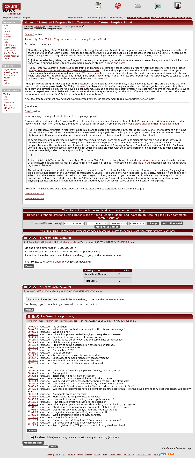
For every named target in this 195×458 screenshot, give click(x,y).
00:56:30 (33, 402)
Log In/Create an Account (140, 214)
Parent (29, 266)
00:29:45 (33, 363)
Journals (7, 31)
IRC (5, 97)
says (82, 86)
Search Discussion (107, 218)
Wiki (5, 100)
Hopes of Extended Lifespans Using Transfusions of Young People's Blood (78, 22)
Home (49, 455)
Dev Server (8, 108)
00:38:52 (33, 376)
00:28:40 (33, 360)
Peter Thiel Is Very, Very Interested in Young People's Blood (72, 39)
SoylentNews (11, 8)
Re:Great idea (48, 237)
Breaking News (10, 72)
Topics (6, 34)
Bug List (7, 105)
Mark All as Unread (107, 226)
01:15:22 (33, 422)
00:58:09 (33, 404)
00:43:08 (33, 381)
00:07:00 (33, 334)
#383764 (89, 291)
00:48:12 (33, 389)
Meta (5, 80)
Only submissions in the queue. (171, 17)
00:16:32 (33, 345)
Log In (6, 59)
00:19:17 (33, 350)
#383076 (122, 242)
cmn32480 (39, 27)
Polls (5, 42)
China (110, 63)
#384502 (123, 321)
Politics (6, 83)
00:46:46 (33, 386)
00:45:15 (33, 383)
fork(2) (29, 111)
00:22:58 (33, 355)
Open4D (29, 34)
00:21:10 (33, 352)
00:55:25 (33, 399)
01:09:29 (33, 415)
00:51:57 (33, 396)
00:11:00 (33, 339)
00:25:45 (33, 358)
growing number (148, 160)
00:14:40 (33, 342)
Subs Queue (9, 50)
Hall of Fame (9, 45)
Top (162, 214)
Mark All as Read (172, 223)
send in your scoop (138, 17)
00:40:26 (33, 378)
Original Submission (34, 194)
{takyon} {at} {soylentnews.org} (58, 242)
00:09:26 (33, 337)
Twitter (6, 94)
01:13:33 (33, 420)
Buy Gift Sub (9, 53)
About (6, 26)
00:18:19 (33, 347)
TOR (5, 111)
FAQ (5, 28)
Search (6, 39)
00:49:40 (33, 394)
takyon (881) (33, 242)
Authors (7, 37)
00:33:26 (33, 370)
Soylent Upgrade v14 (57, 261)
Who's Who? (9, 102)
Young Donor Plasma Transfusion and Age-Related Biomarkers (64, 70)
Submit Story (9, 48)
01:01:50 (33, 409)
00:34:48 (33, 373)
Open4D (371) (34, 291)
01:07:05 (33, 412)
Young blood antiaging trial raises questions (152, 123)
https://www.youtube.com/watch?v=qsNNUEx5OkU (53, 251)
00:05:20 (33, 332)
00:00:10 (33, 326)
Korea (122, 63)
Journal (131, 242)
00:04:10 (33, 329)
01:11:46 (33, 417)
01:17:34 (33, 425)
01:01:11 (33, 407)
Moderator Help (33, 443)
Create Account (11, 56)
